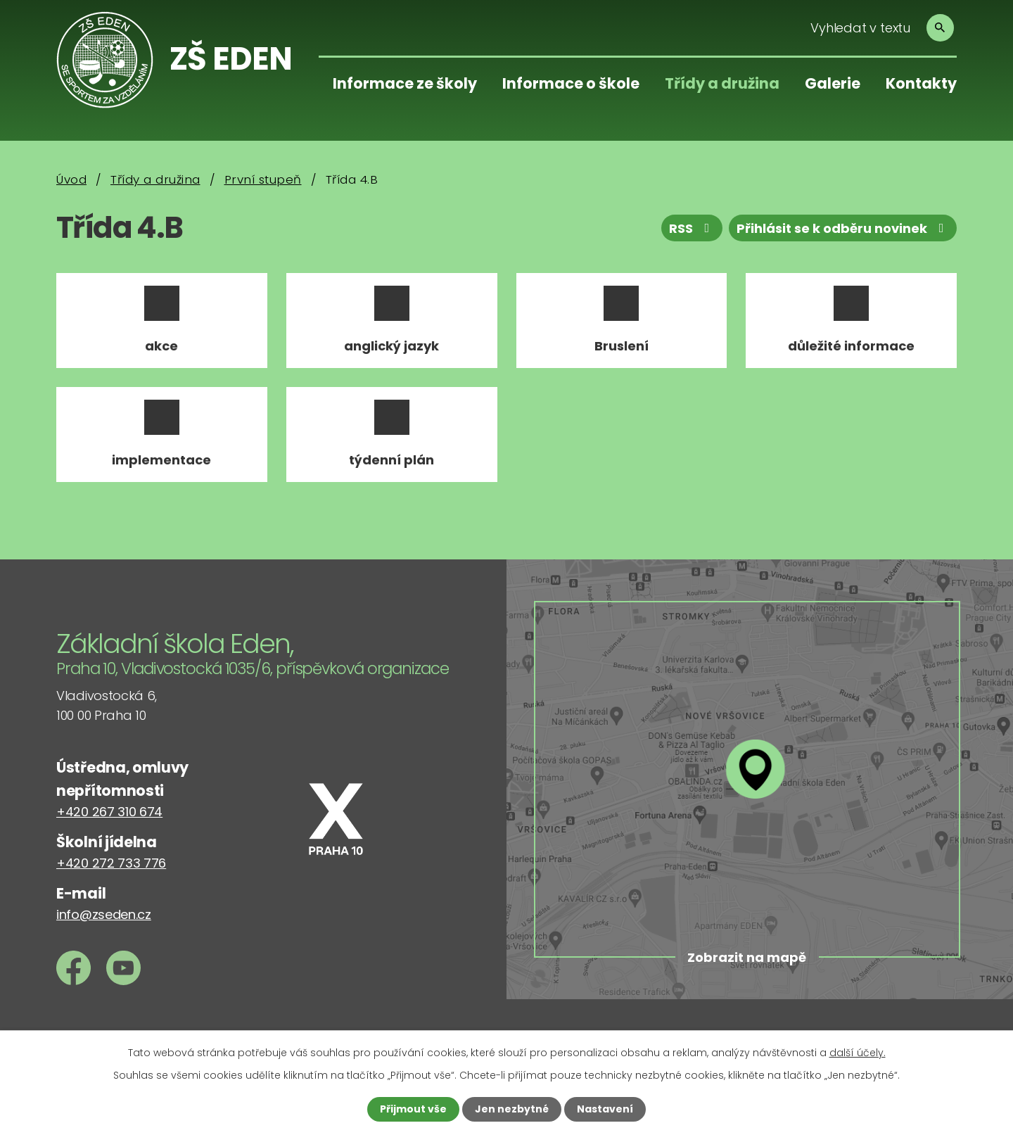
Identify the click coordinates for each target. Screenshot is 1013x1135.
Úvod (71, 179)
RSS (692, 228)
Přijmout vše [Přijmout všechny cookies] (413, 1109)
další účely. (857, 1053)
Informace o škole (570, 83)
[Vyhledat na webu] (877, 27)
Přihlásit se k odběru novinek (843, 228)
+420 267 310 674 (109, 811)
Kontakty (921, 83)
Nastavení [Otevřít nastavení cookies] (605, 1109)
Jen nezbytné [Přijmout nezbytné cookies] (512, 1109)
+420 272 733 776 (111, 863)
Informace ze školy (405, 83)
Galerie (832, 83)
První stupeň (263, 179)
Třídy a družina (722, 83)
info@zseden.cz (103, 914)
